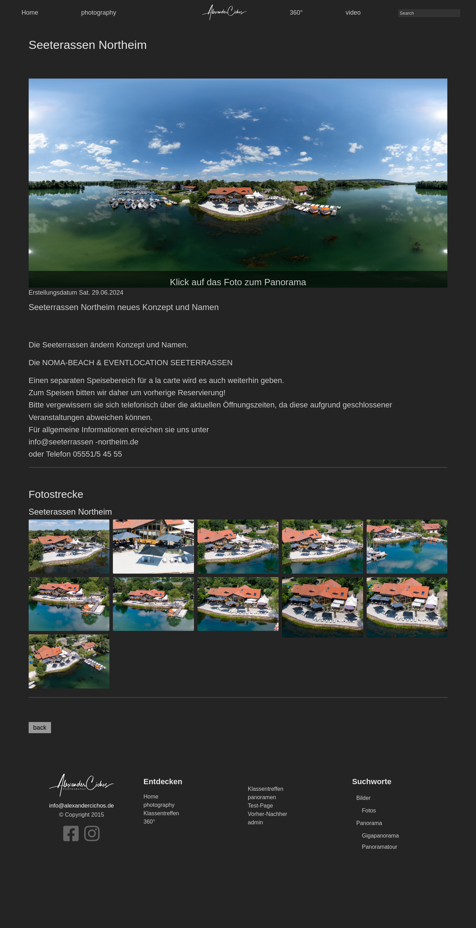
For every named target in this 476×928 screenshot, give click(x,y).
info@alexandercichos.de (81, 805)
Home (29, 12)
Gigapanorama (380, 836)
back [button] (39, 727)
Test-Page (260, 806)
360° (296, 12)
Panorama (369, 823)
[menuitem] (224, 12)
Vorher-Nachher (267, 814)
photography (98, 12)
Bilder (363, 798)
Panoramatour (379, 847)
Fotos (369, 810)
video (353, 12)
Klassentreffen (161, 813)
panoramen (262, 797)
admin (255, 822)
